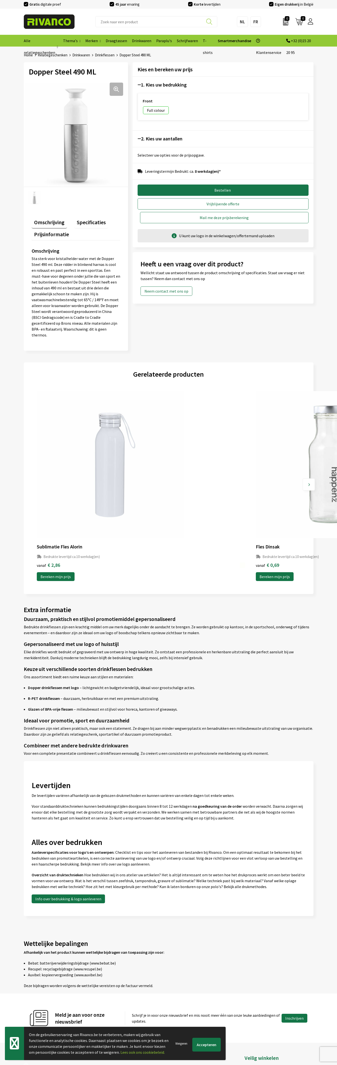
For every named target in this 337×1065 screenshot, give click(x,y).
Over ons (104, 978)
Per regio (105, 1002)
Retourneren (182, 1002)
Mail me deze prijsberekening (268, 203)
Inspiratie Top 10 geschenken (122, 1017)
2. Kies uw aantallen (161, 139)
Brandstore (180, 986)
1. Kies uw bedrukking (164, 85)
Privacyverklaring (259, 994)
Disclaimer (253, 1002)
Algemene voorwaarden (264, 978)
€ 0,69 (117, 477)
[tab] (47, 221)
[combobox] (156, 21)
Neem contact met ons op (166, 277)
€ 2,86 (48, 477)
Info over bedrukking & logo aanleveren (68, 810)
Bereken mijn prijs (55, 488)
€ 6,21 (253, 477)
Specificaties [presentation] (83, 219)
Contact (178, 978)
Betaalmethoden (185, 994)
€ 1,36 (185, 477)
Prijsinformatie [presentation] (49, 229)
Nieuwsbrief (107, 986)
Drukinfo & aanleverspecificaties (124, 1009)
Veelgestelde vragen (114, 994)
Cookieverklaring (259, 986)
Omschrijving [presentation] (47, 219)
